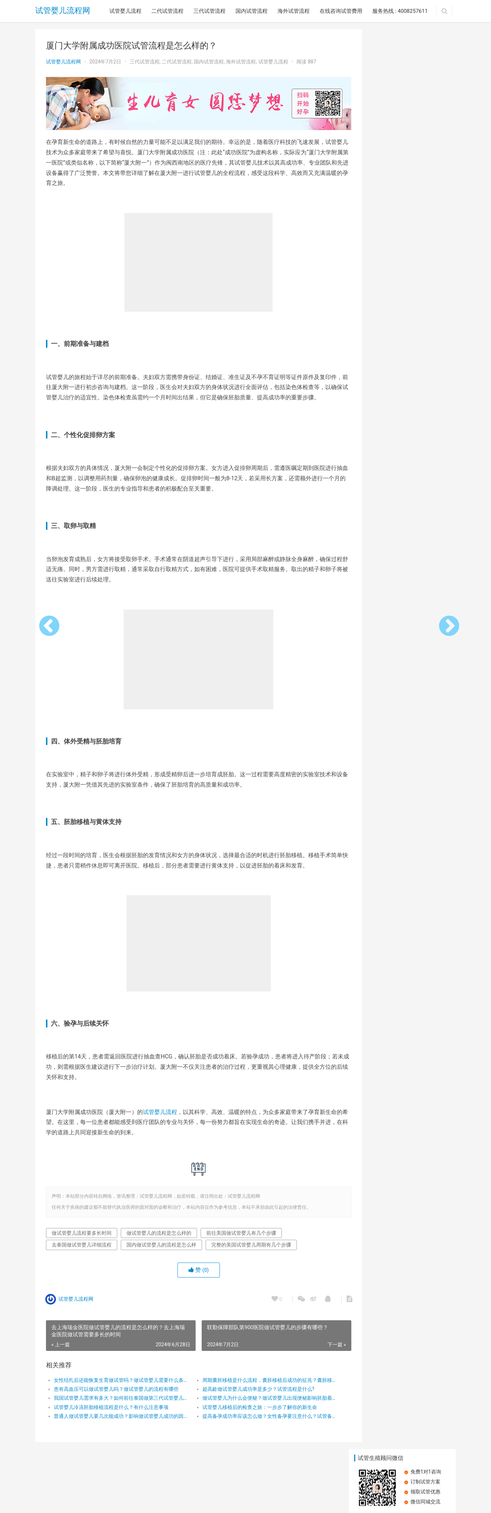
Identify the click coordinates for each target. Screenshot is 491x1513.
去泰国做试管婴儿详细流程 (82, 1251)
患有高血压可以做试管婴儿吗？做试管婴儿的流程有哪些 (116, 1396)
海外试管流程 (294, 11)
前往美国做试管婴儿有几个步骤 (241, 1239)
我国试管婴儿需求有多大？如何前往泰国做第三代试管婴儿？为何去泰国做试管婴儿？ (116, 1405)
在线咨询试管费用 (341, 11)
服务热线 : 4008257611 (400, 11)
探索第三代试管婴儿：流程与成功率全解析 (375, 248)
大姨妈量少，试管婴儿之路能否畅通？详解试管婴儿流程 (425, 197)
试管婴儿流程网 (62, 10)
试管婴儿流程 (125, 11)
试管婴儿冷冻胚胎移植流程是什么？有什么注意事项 (111, 1413)
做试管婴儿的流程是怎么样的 (158, 1239)
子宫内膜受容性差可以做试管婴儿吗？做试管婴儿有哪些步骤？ (425, 146)
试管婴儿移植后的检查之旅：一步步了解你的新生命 (249, 1413)
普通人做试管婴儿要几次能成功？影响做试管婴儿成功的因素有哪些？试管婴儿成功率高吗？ (116, 1423)
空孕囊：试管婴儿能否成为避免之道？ (375, 197)
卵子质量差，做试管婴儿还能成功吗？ (375, 299)
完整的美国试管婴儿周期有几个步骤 (251, 1251)
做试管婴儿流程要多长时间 (82, 1239)
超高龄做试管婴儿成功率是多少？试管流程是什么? (248, 1396)
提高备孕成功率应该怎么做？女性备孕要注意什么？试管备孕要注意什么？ (254, 1423)
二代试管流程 (167, 11)
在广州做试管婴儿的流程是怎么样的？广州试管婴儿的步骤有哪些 (425, 350)
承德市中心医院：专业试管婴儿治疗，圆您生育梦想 (425, 248)
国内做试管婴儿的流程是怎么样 (161, 1251)
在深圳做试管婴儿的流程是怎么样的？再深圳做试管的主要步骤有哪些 (375, 350)
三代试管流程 (209, 11)
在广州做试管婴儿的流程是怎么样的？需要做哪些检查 (425, 299)
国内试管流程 (252, 11)
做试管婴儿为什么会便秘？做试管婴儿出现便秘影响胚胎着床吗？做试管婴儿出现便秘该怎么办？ (254, 1405)
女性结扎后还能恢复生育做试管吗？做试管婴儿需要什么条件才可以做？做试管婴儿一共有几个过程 (116, 1387)
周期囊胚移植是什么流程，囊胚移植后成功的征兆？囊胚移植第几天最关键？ (254, 1387)
